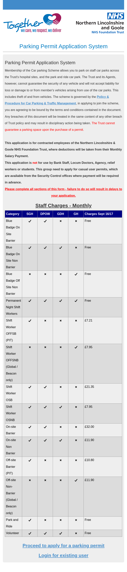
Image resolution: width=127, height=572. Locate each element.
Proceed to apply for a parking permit (63, 545)
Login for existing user (64, 555)
